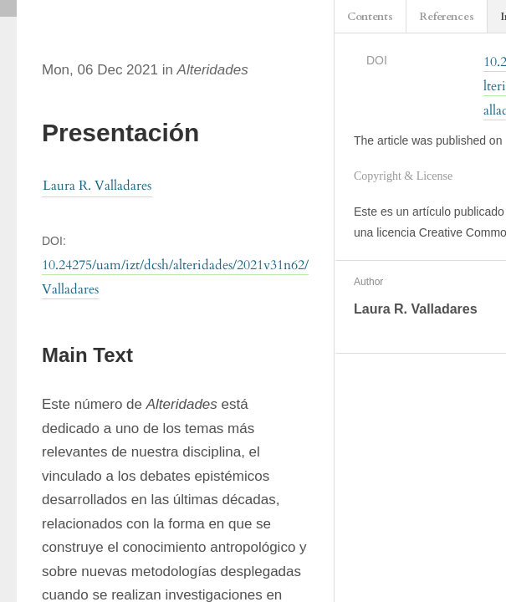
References (446, 16)
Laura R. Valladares (97, 185)
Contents (370, 16)
